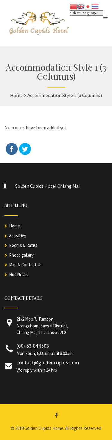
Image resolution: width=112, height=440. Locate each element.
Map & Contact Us (25, 264)
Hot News (18, 274)
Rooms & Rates (23, 245)
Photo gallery (21, 255)
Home (14, 226)
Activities (17, 236)
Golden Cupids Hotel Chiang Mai (47, 186)
